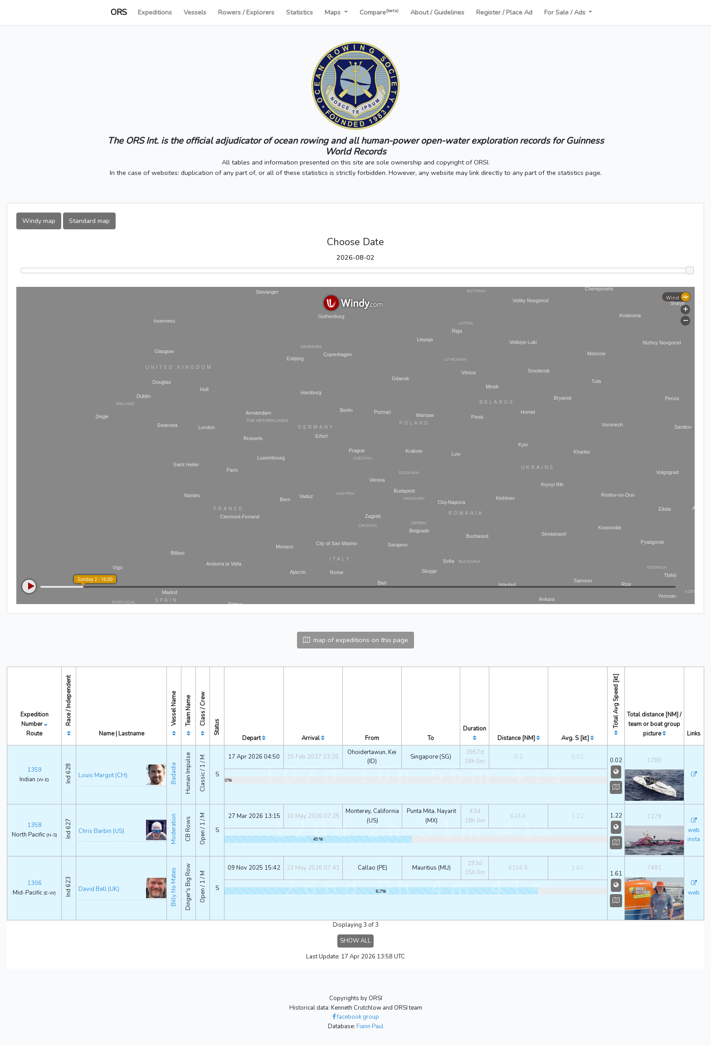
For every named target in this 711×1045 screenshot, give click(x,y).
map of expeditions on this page (355, 639)
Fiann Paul (370, 1026)
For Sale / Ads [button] (565, 12)
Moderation (174, 828)
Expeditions (155, 12)
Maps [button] (333, 12)
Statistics (299, 12)
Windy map (38, 220)
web (694, 830)
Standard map (89, 220)
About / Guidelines (437, 12)
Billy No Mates (174, 886)
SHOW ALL (355, 941)
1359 (34, 770)
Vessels (195, 12)
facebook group (355, 1017)
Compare (379, 12)
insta (693, 839)
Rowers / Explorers (246, 12)
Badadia (174, 773)
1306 (34, 883)
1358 (34, 825)
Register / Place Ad (504, 12)
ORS (119, 12)
